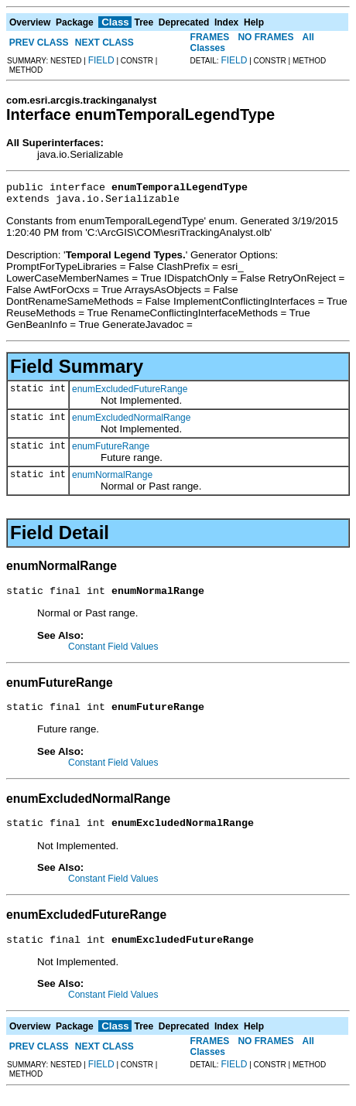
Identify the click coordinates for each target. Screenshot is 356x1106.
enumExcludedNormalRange (131, 422)
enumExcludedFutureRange (129, 393)
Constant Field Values (113, 653)
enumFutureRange (110, 450)
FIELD (101, 60)
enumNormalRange (112, 479)
